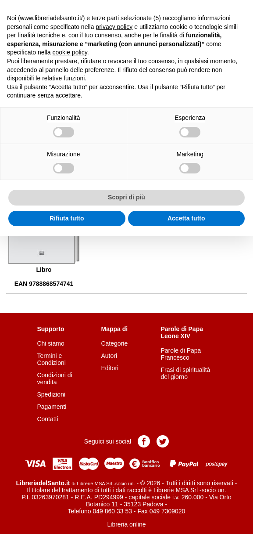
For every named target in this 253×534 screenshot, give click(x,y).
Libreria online (126, 524)
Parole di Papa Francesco (181, 354)
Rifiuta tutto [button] (67, 218)
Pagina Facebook (144, 441)
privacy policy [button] (114, 26)
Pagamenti (51, 406)
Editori (109, 368)
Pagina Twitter (163, 441)
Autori (109, 355)
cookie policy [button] (70, 52)
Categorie (114, 343)
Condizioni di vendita (54, 379)
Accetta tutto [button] (186, 218)
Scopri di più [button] (126, 197)
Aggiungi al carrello (132, 239)
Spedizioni (51, 394)
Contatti (47, 418)
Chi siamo (50, 343)
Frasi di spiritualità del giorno (185, 373)
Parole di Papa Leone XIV (182, 332)
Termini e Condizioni (51, 359)
